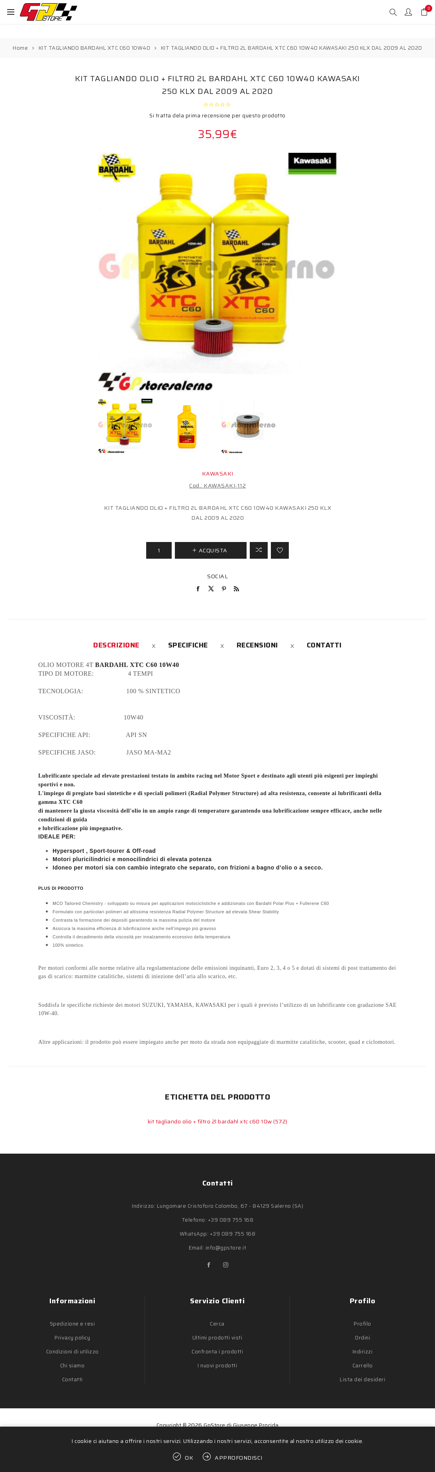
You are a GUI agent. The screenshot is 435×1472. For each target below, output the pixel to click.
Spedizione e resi (72, 1324)
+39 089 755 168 (231, 1220)
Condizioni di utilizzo (72, 1351)
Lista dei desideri (362, 1379)
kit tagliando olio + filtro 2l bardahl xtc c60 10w (211, 1121)
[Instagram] (225, 1265)
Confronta (259, 550)
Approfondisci (239, 1457)
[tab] (116, 645)
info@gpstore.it (226, 1248)
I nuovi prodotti (217, 1365)
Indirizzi (363, 1351)
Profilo (362, 1324)
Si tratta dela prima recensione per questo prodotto (217, 115)
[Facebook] (209, 1265)
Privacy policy (72, 1338)
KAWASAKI (217, 473)
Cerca (217, 1324)
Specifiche (188, 645)
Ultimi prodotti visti (217, 1338)
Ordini (362, 1338)
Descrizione (116, 645)
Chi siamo (72, 1365)
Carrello (363, 1365)
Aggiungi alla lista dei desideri (280, 550)
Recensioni (257, 645)
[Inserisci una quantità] (159, 550)
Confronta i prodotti (217, 1351)
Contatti (324, 645)
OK (189, 1457)
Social (217, 576)
